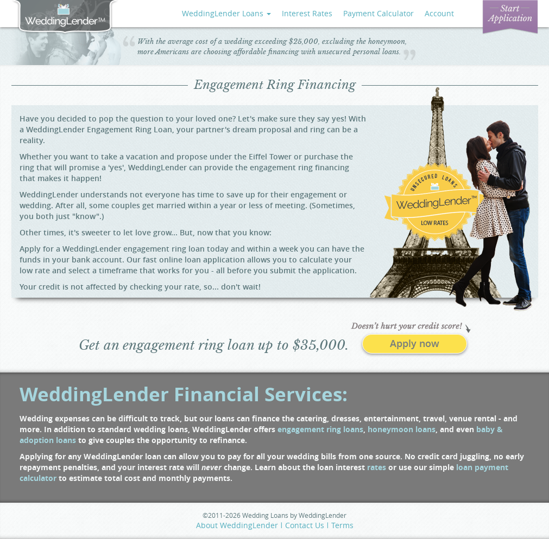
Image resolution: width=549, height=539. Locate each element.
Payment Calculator (378, 13)
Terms (342, 525)
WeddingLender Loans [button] (226, 13)
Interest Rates (307, 13)
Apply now (414, 343)
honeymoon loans (402, 429)
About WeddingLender (237, 525)
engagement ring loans (320, 429)
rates (376, 467)
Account (439, 13)
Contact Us (304, 525)
